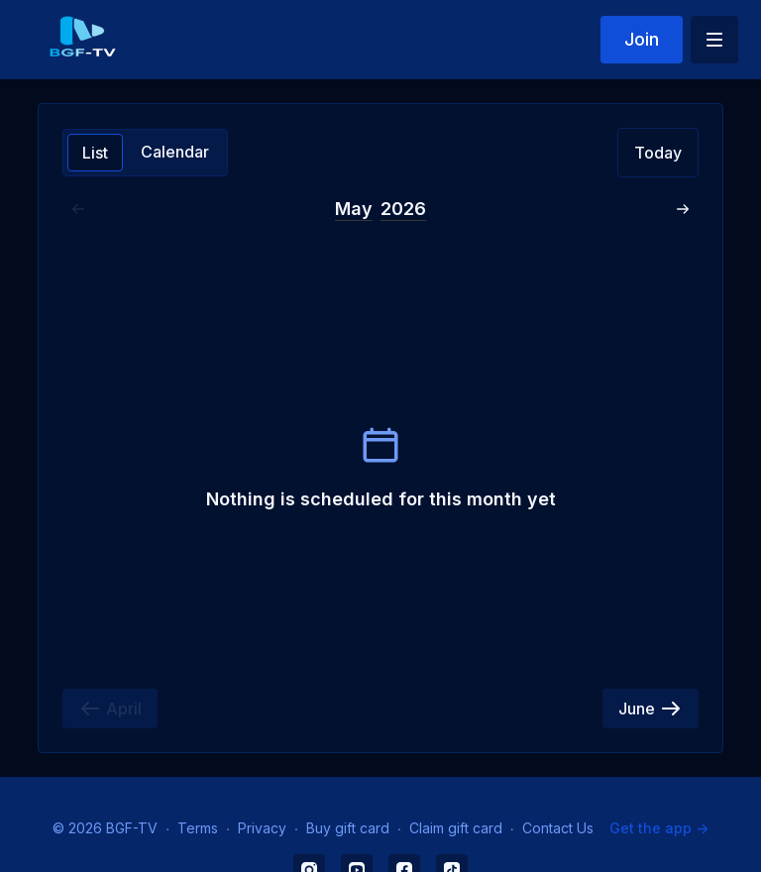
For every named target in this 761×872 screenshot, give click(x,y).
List (95, 153)
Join (641, 39)
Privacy (262, 827)
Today (658, 153)
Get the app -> (658, 827)
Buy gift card (347, 827)
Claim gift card (455, 827)
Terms (197, 827)
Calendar (175, 152)
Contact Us (558, 827)
